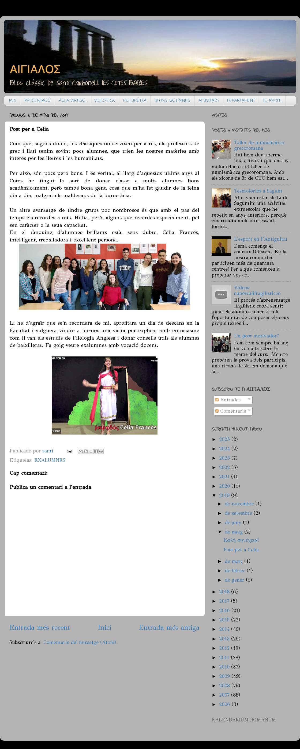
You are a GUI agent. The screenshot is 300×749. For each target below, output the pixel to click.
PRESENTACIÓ (37, 101)
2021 (225, 477)
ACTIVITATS (208, 101)
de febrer (236, 571)
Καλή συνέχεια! (241, 540)
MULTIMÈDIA (135, 101)
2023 (225, 458)
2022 (225, 467)
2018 (225, 592)
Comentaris (230, 411)
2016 (225, 610)
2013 (225, 639)
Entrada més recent (39, 627)
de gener (235, 580)
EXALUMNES (49, 460)
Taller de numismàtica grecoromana (259, 145)
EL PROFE (272, 101)
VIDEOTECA (104, 101)
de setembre (239, 513)
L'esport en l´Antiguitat (260, 239)
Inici (12, 101)
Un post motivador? (256, 336)
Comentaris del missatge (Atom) (79, 642)
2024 (225, 449)
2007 (225, 695)
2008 (225, 686)
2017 (225, 601)
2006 (225, 704)
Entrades (228, 400)
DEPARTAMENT (241, 101)
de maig (234, 532)
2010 (225, 667)
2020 (225, 486)
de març (234, 561)
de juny (234, 522)
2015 (225, 620)
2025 (225, 439)
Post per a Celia (241, 549)
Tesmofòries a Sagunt (258, 191)
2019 (225, 495)
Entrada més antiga (169, 627)
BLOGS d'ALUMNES (172, 101)
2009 (225, 676)
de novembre (240, 504)
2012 (225, 648)
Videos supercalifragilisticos (257, 290)
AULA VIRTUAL (72, 101)
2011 (225, 657)
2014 (225, 629)
